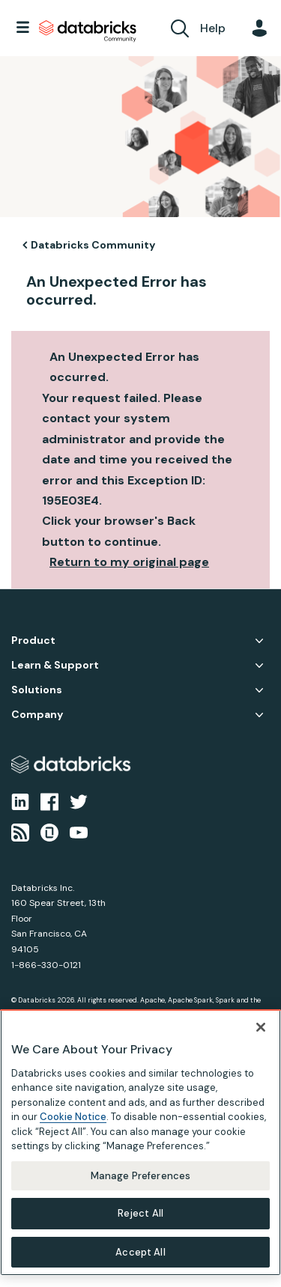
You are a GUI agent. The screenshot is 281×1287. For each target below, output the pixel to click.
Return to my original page (129, 562)
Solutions (36, 690)
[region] (140, 1149)
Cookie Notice (73, 1124)
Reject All (140, 1220)
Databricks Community (87, 31)
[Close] (260, 1033)
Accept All (140, 1259)
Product (33, 640)
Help (213, 28)
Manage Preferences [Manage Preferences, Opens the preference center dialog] (140, 1183)
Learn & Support (55, 665)
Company (37, 714)
